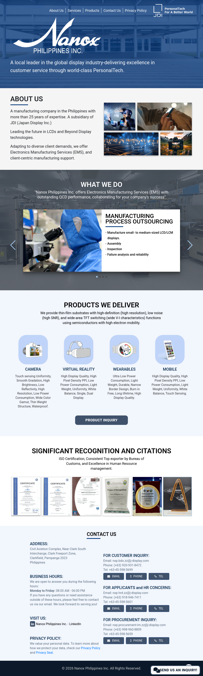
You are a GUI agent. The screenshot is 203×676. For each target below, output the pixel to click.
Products (92, 10)
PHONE (136, 576)
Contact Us (112, 10)
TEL (159, 576)
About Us (56, 10)
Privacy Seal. (45, 652)
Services (74, 10)
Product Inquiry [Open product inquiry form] (101, 420)
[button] (190, 245)
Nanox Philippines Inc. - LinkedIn (55, 624)
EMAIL (113, 576)
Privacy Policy (136, 10)
